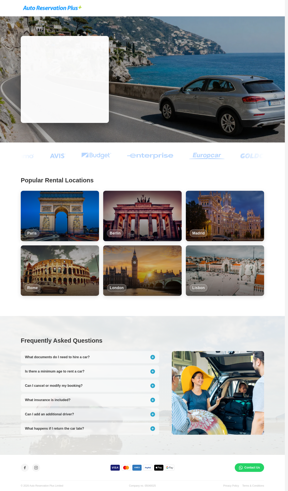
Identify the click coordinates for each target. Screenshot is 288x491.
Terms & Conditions (253, 485)
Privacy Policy (231, 485)
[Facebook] (25, 468)
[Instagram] (36, 468)
